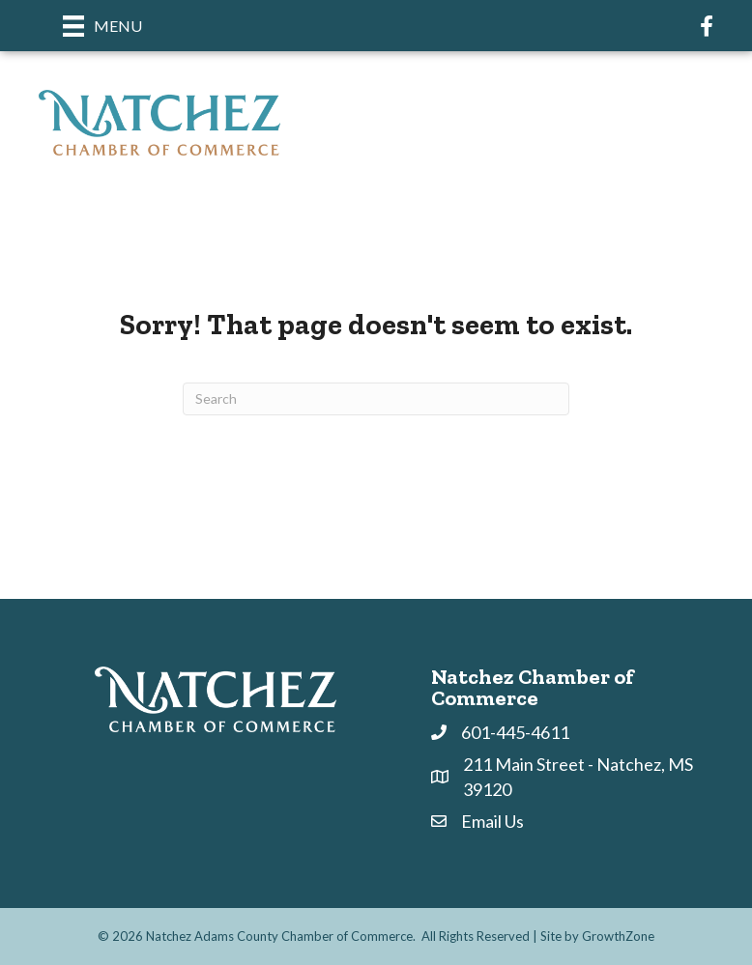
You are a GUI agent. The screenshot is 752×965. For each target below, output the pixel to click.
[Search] (376, 399)
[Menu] (102, 25)
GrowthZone (618, 936)
